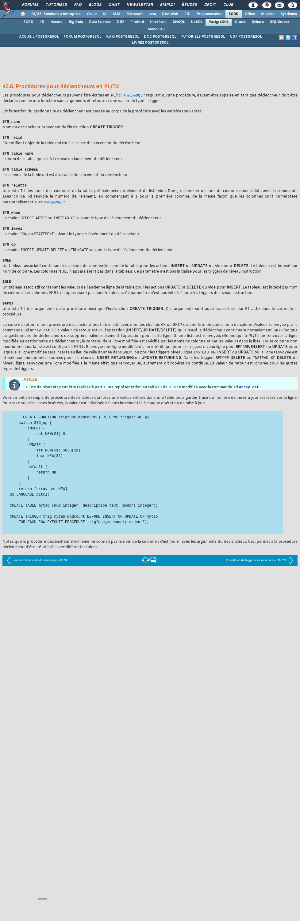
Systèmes (289, 14)
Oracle (240, 22)
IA (104, 14)
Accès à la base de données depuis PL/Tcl (37, 567)
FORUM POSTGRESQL (82, 37)
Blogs (95, 4)
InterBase (158, 22)
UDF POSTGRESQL (246, 37)
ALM (116, 14)
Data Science (100, 22)
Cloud (92, 14)
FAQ (77, 4)
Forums (30, 4)
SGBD (234, 14)
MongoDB (156, 29)
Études (189, 4)
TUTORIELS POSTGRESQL (203, 37)
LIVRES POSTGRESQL (150, 43)
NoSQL (196, 22)
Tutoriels (56, 4)
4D (42, 22)
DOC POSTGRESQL (160, 37)
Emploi (167, 4)
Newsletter (139, 4)
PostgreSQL (219, 22)
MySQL (179, 22)
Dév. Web (170, 14)
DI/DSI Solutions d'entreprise (56, 14)
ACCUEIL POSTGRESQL (39, 37)
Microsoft (134, 14)
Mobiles (268, 14)
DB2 (120, 22)
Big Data (76, 22)
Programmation (209, 14)
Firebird (137, 22)
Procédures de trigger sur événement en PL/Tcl (259, 567)
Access (57, 22)
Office (250, 14)
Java (152, 14)
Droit (209, 4)
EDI (187, 14)
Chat (114, 4)
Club (227, 4)
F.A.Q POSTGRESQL (122, 37)
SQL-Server (279, 22)
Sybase (258, 22)
